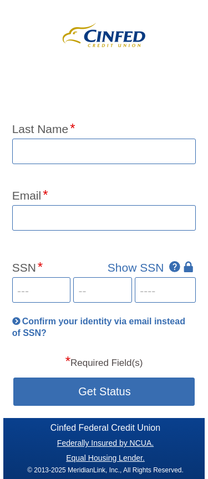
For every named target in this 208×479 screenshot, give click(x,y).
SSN (24, 267)
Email (27, 195)
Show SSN (136, 267)
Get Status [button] (104, 391)
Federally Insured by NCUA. (105, 443)
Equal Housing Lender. (105, 457)
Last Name (40, 129)
